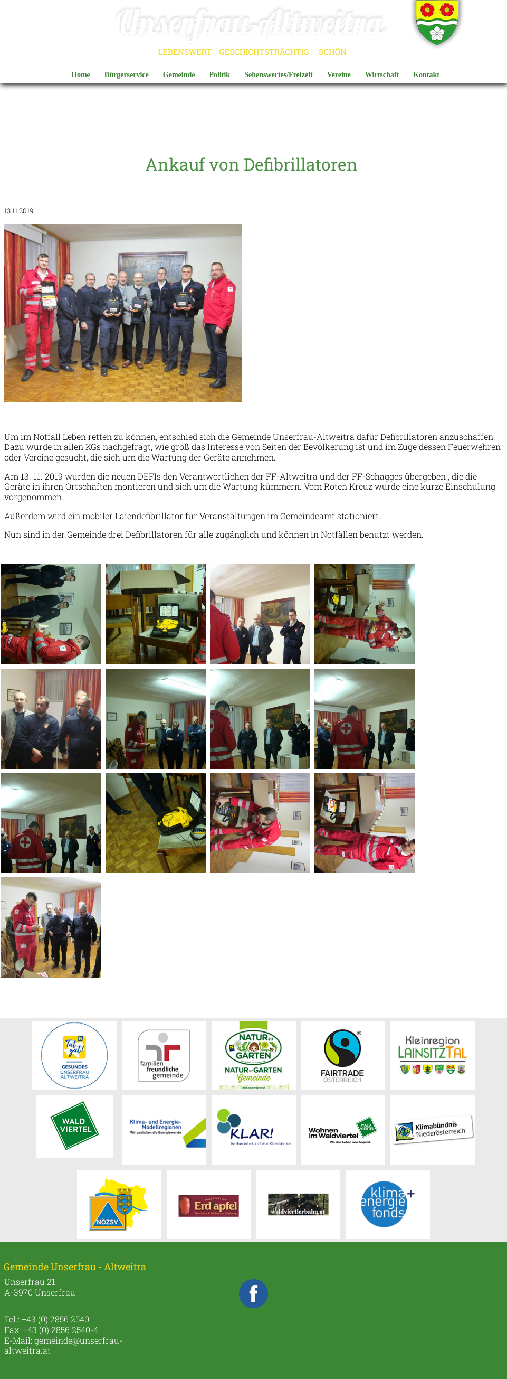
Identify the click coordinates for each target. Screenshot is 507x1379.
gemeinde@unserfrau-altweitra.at (63, 1345)
